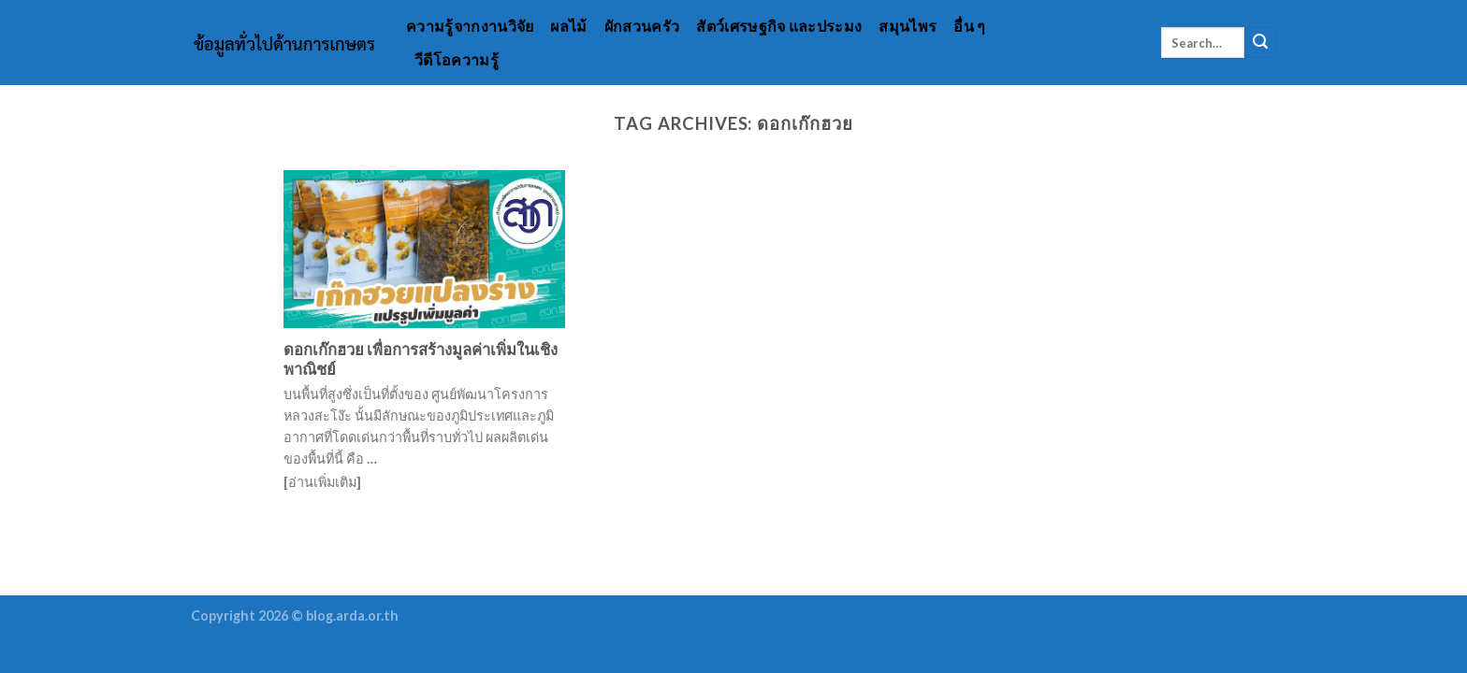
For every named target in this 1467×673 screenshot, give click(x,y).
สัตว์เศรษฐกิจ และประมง (779, 26)
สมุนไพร (908, 26)
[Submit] (1260, 43)
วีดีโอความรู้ (456, 59)
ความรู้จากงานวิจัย (469, 26)
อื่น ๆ (969, 26)
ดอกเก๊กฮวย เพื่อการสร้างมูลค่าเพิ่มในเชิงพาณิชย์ (420, 359)
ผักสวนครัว (642, 26)
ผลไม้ (568, 26)
